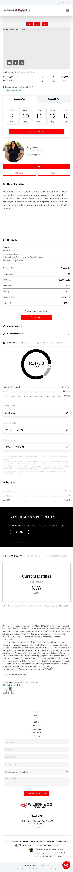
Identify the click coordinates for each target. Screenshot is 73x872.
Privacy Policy (21, 869)
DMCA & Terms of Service (38, 869)
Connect (36, 736)
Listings (36, 715)
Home (36, 711)
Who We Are (36, 732)
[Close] (68, 849)
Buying (36, 718)
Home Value (36, 729)
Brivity (34, 866)
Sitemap (53, 869)
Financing (36, 725)
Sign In (64, 2)
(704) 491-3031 (36, 827)
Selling (36, 722)
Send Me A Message (36, 793)
